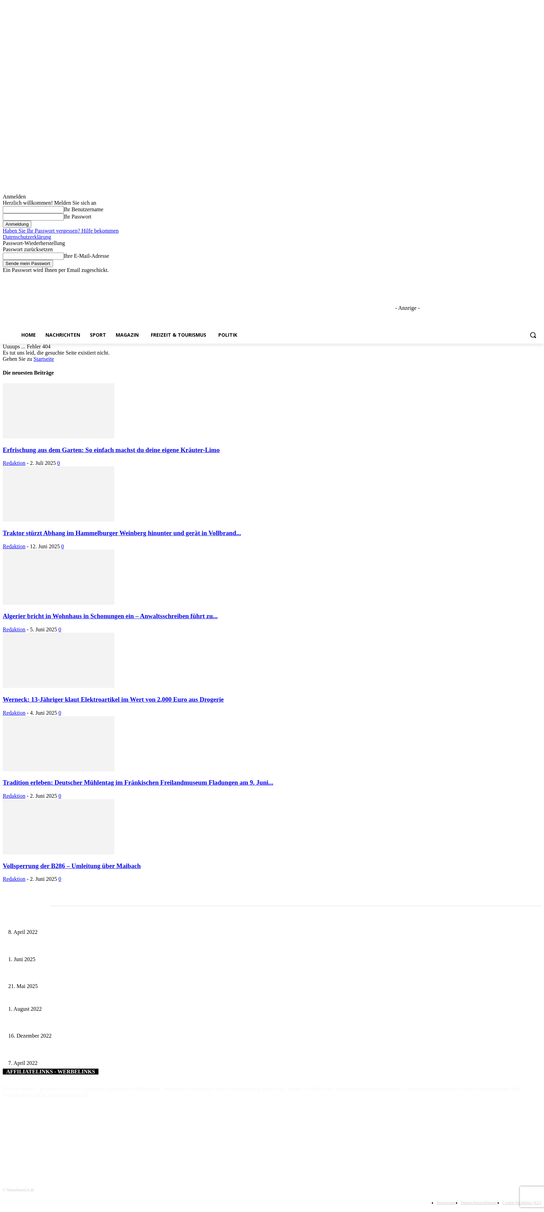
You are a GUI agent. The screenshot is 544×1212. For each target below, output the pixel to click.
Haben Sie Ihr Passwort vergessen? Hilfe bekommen (61, 231)
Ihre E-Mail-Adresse (86, 256)
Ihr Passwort (77, 217)
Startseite (43, 359)
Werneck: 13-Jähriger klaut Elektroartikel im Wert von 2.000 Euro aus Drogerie (113, 699)
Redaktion (14, 463)
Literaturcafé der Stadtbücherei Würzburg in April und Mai (65, 920)
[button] (533, 335)
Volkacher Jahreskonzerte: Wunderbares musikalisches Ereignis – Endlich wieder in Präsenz (97, 1024)
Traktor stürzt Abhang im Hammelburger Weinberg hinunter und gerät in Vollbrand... (122, 533)
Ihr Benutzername (83, 209)
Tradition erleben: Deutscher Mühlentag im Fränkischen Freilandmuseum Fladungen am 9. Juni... (138, 782)
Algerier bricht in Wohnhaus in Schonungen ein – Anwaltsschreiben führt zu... (110, 616)
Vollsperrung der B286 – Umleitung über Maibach (72, 865)
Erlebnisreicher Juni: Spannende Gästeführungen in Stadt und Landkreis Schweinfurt (90, 947)
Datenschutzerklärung (27, 237)
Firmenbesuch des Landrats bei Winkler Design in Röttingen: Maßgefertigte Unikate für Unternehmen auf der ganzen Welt (126, 997)
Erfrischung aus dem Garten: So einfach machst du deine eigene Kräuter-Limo (111, 450)
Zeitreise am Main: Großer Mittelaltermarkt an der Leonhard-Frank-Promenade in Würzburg (97, 975)
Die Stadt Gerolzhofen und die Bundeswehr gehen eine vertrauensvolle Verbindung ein (92, 1051)
